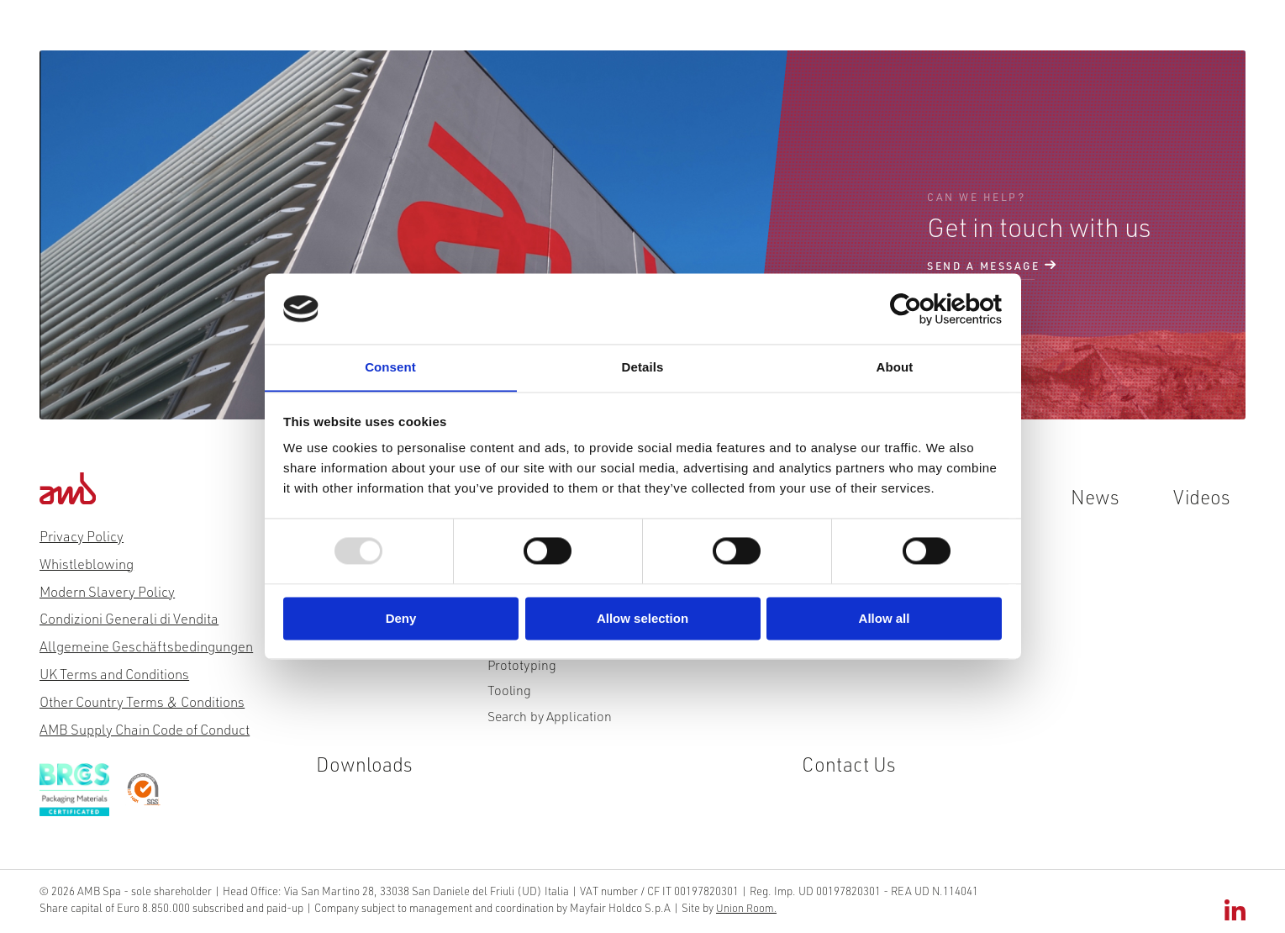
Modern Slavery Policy (107, 591)
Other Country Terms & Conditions (142, 701)
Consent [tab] (390, 367)
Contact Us (981, 35)
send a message (983, 266)
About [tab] (895, 367)
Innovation (475, 35)
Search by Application (548, 722)
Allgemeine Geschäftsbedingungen (146, 647)
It (1094, 35)
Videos (772, 35)
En (1064, 35)
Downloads (870, 35)
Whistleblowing (86, 563)
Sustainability (593, 35)
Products (373, 35)
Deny (401, 619)
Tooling (509, 695)
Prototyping (521, 669)
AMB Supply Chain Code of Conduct (144, 729)
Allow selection (642, 619)
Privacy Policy (81, 536)
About (285, 35)
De (1125, 35)
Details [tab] (643, 367)
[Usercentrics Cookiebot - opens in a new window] (928, 308)
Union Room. (738, 907)
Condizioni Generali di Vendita (129, 619)
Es (1159, 35)
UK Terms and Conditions (114, 674)
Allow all (884, 619)
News (694, 35)
